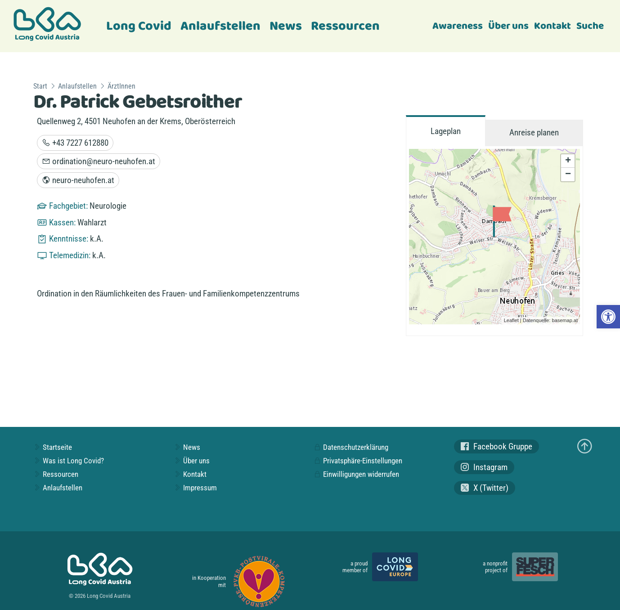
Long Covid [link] (138, 26)
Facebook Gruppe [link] (496, 446)
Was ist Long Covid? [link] (68, 460)
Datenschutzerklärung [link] (351, 447)
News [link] (286, 26)
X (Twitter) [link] (484, 488)
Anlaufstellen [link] (220, 26)
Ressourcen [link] (345, 26)
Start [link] (40, 86)
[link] (608, 316)
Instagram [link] (484, 467)
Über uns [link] (508, 26)
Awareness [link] (457, 26)
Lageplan (446, 131)
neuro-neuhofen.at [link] (78, 180)
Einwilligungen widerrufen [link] (356, 474)
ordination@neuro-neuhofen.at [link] (98, 161)
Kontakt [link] (552, 26)
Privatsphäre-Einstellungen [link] (358, 460)
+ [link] (568, 161)
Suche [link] (590, 26)
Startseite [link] (52, 447)
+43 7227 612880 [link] (75, 143)
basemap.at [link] (565, 320)
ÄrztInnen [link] (121, 86)
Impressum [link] (195, 487)
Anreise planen (534, 132)
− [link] (568, 174)
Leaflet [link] (511, 320)
